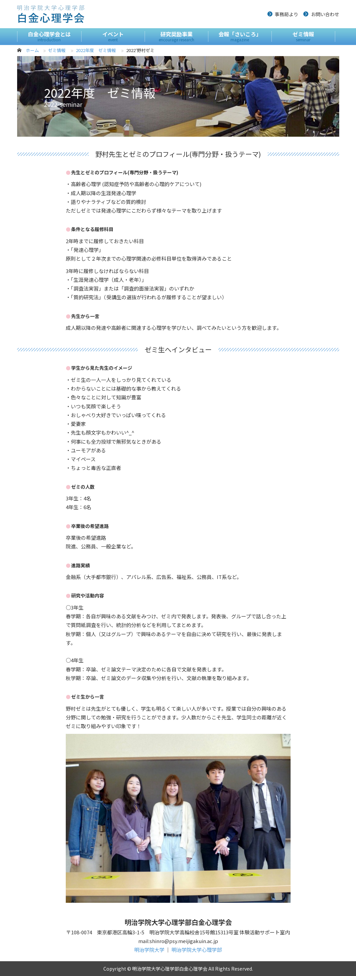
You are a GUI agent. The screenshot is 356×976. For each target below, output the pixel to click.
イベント (113, 36)
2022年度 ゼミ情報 (96, 50)
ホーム (32, 50)
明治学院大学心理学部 (196, 949)
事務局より (286, 14)
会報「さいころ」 (239, 36)
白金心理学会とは (49, 36)
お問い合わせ (325, 14)
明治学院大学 (149, 949)
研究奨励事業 (176, 36)
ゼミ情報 (303, 36)
